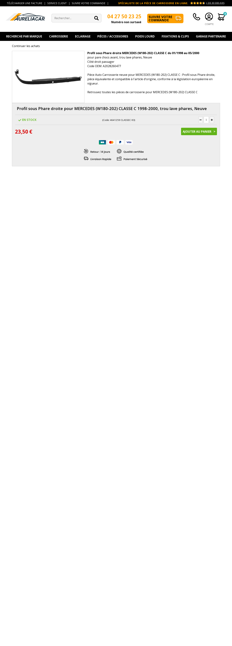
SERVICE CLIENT (57, 3)
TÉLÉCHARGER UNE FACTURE (24, 3)
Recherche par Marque (24, 36)
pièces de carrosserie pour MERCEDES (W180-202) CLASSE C (157, 92)
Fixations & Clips (175, 36)
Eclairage (82, 36)
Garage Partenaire (211, 36)
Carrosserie (58, 36)
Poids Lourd (145, 36)
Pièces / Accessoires (112, 36)
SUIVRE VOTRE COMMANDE (88, 3)
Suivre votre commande (160, 18)
